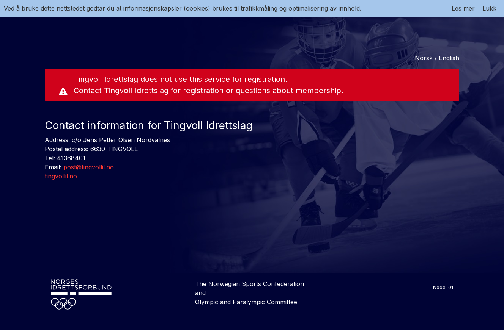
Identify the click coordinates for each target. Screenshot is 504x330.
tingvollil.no (61, 176)
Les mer (463, 8)
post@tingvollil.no (88, 167)
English (449, 58)
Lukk (489, 8)
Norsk (424, 58)
